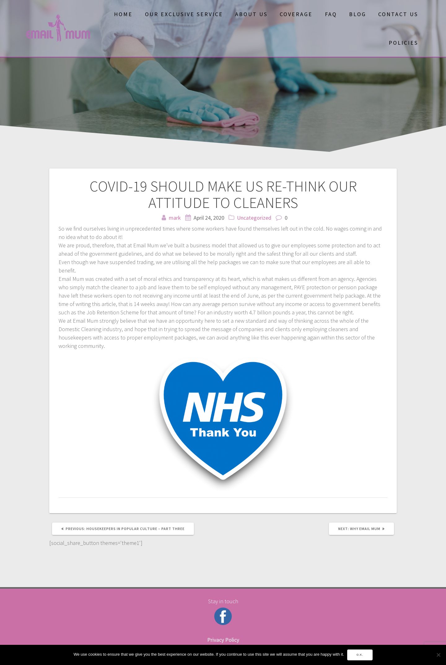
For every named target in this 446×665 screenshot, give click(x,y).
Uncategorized (254, 217)
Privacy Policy (223, 639)
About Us (251, 14)
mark (175, 217)
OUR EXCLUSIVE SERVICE (184, 14)
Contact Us (398, 14)
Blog (357, 14)
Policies (403, 42)
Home (123, 14)
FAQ (331, 14)
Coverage (296, 14)
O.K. (359, 654)
